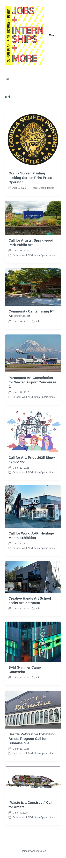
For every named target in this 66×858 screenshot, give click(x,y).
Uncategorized (46, 187)
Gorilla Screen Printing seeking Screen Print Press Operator (30, 177)
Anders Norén (38, 851)
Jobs (35, 187)
